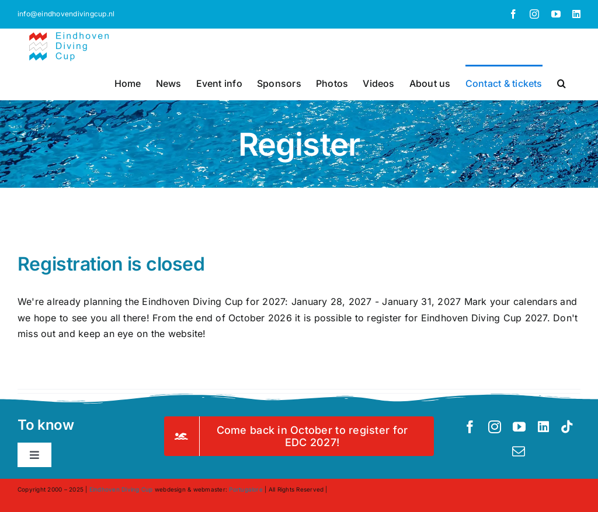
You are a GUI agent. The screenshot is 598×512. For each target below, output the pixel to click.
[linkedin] (543, 426)
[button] (561, 82)
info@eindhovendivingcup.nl (66, 13)
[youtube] (519, 426)
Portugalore (246, 489)
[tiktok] (567, 426)
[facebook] (470, 426)
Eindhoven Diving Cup (121, 489)
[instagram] (494, 426)
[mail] (518, 451)
